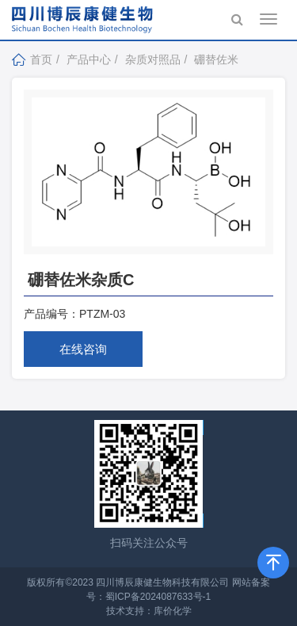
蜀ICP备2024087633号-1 (158, 596)
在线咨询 (83, 349)
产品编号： (51, 313)
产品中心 (89, 59)
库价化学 (173, 610)
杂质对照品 (153, 59)
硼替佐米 (216, 59)
